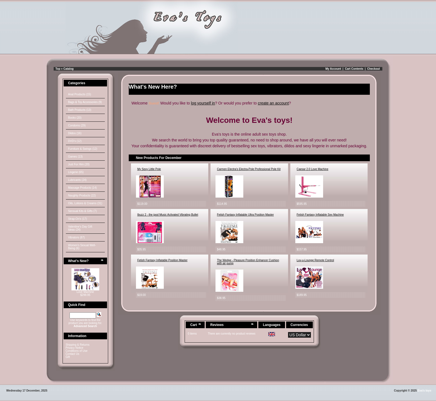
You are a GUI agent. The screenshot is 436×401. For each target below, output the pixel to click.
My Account (333, 68)
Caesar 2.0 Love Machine (312, 169)
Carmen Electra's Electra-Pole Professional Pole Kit (249, 169)
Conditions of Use (77, 350)
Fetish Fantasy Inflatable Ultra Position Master (245, 214)
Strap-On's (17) (77, 218)
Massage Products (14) (82, 187)
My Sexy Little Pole (149, 169)
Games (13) (75, 156)
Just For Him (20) (79, 164)
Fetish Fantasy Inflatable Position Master (162, 260)
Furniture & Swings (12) (82, 148)
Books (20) (74, 117)
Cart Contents (354, 68)
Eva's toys (424, 390)
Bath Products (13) (79, 109)
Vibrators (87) (76, 237)
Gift (68, 356)
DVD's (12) (75, 141)
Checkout (373, 68)
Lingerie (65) (76, 172)
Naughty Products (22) (82, 195)
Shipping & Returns (78, 344)
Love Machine (85, 291)
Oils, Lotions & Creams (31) (85, 203)
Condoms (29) (77, 125)
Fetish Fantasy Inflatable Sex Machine (320, 214)
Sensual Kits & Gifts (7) (82, 211)
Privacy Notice (74, 347)
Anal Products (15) (79, 94)
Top (57, 68)
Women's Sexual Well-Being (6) (82, 247)
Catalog (68, 68)
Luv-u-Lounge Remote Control (315, 260)
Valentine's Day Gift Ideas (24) (80, 228)
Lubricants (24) (77, 179)
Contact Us (72, 353)
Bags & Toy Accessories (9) (85, 102)
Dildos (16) (74, 133)
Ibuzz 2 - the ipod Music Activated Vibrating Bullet (167, 214)
